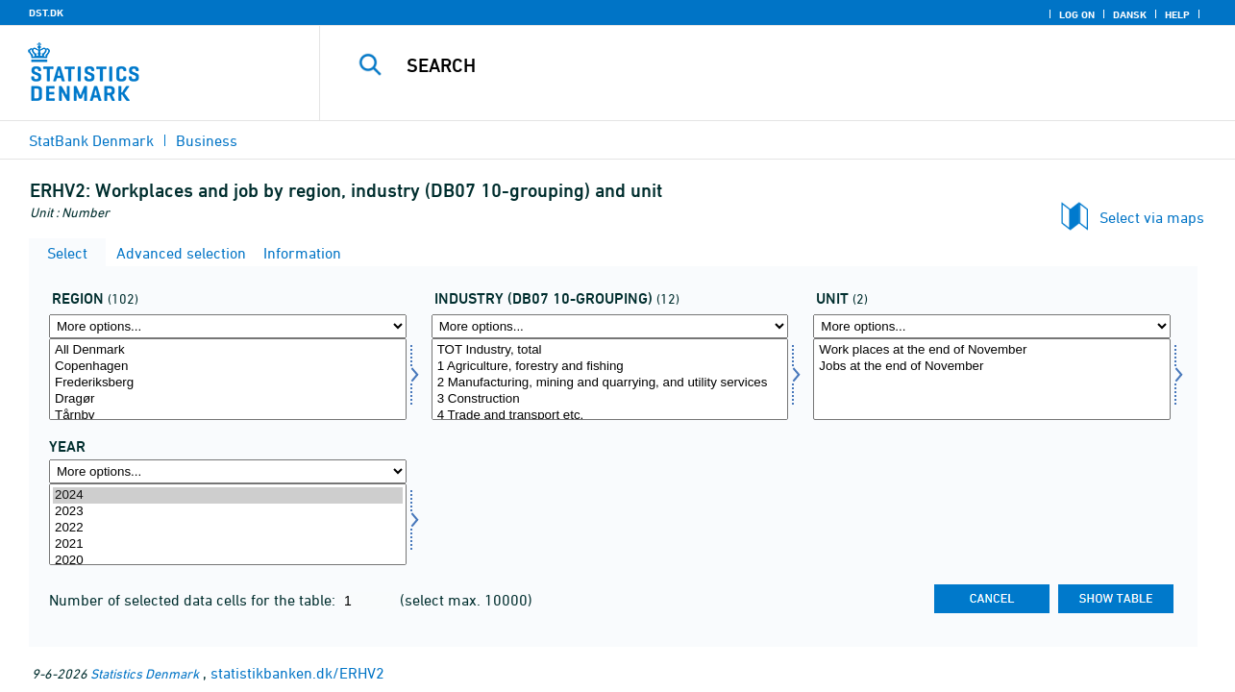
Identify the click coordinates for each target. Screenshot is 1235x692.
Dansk (1130, 14)
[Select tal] (992, 379)
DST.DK (46, 12)
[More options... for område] (228, 326)
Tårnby (228, 416)
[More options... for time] (228, 471)
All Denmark (228, 350)
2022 (228, 528)
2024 (228, 495)
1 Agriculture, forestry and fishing (610, 366)
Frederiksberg (228, 383)
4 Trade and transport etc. (610, 416)
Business (206, 140)
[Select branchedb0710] (610, 379)
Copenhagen (228, 366)
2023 (228, 512)
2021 (228, 544)
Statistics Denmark (144, 673)
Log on (1077, 14)
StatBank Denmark (91, 140)
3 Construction (610, 399)
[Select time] (228, 524)
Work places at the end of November (992, 350)
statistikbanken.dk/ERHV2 (297, 672)
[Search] (760, 65)
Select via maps (1151, 217)
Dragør (228, 399)
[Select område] (228, 379)
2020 (228, 561)
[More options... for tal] (992, 326)
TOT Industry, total (610, 350)
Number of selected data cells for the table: (194, 599)
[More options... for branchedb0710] (610, 326)
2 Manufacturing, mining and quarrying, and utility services (610, 383)
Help (1177, 14)
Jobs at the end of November (992, 366)
